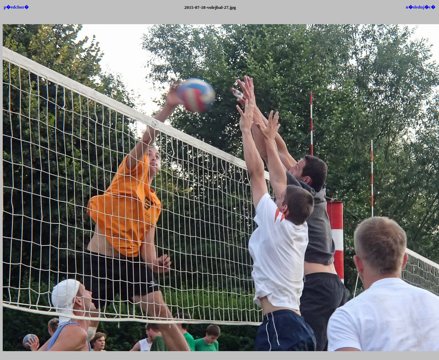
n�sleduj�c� (420, 7)
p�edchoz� (16, 7)
